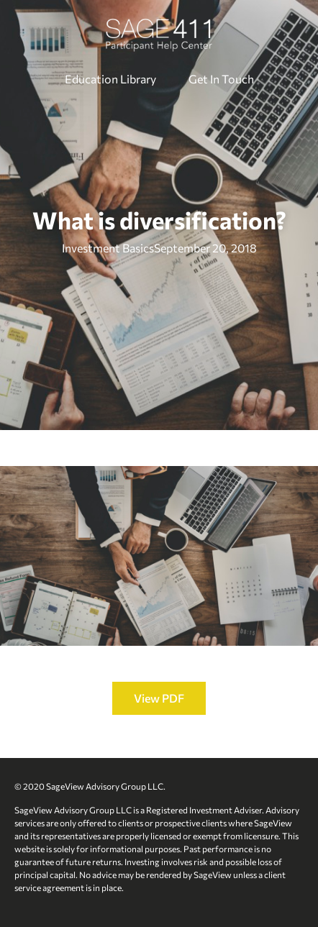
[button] (159, 698)
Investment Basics (108, 248)
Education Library (110, 79)
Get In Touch (221, 79)
